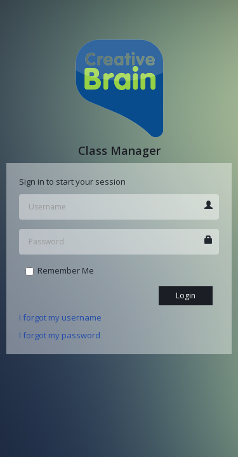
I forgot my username (60, 317)
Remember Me (59, 270)
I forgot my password (59, 335)
